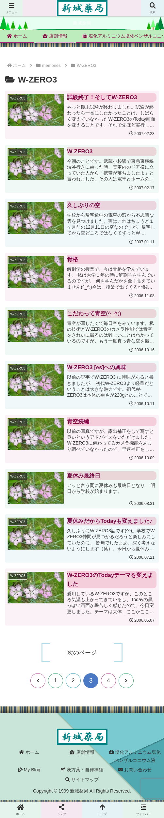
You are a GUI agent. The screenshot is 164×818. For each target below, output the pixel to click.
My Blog (29, 771)
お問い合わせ (135, 771)
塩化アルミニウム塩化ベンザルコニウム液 (135, 757)
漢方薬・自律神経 (82, 771)
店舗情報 (82, 753)
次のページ (82, 653)
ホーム (29, 753)
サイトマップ (82, 780)
